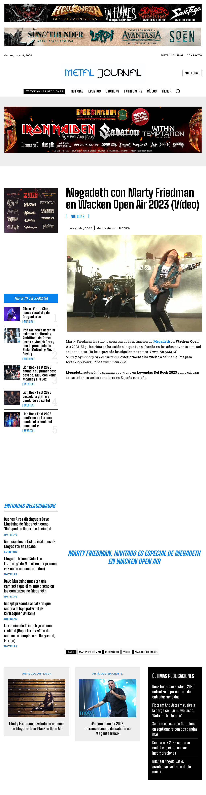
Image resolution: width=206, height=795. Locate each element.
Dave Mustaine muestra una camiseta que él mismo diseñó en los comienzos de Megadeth (29, 581)
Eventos (29, 381)
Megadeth (112, 652)
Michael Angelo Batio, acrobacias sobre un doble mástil (171, 766)
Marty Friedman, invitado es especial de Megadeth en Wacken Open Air (36, 726)
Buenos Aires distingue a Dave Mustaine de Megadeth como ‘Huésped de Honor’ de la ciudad (27, 519)
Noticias (29, 321)
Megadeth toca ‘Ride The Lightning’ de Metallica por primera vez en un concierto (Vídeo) (30, 559)
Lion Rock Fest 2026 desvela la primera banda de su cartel (37, 393)
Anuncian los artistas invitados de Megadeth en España (29, 539)
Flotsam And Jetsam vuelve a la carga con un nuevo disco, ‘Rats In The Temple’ (173, 710)
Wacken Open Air (146, 652)
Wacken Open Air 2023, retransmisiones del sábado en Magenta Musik (107, 728)
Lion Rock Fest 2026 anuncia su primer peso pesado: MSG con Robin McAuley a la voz (39, 370)
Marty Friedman (90, 652)
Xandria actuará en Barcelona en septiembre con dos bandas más (174, 729)
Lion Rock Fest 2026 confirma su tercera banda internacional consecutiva (37, 416)
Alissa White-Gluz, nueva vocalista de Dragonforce (36, 312)
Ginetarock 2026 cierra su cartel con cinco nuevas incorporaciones (171, 747)
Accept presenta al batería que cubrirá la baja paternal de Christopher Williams (27, 603)
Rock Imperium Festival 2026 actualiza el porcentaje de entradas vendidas (173, 691)
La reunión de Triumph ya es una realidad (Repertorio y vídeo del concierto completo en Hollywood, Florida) (29, 627)
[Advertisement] (31, 259)
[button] (178, 91)
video (127, 652)
